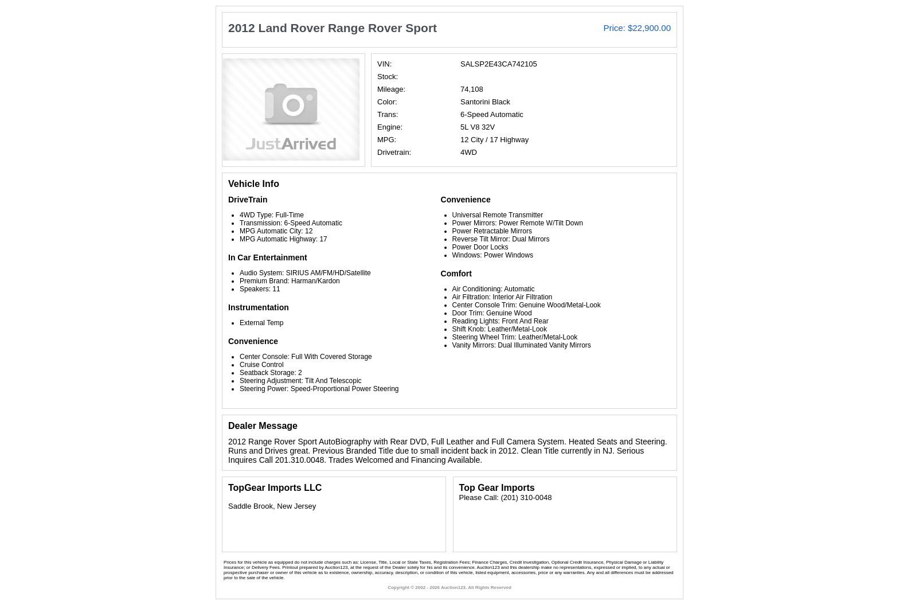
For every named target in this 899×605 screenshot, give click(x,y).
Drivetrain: (394, 152)
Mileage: (391, 89)
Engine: (389, 127)
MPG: (386, 139)
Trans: (387, 114)
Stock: (387, 76)
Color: (387, 101)
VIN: (384, 64)
